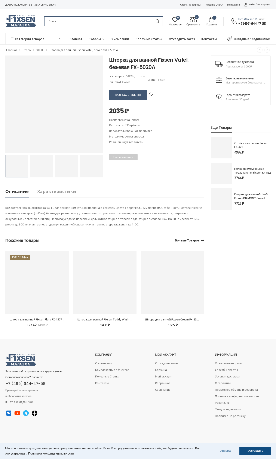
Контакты (209, 39)
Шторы (26, 50)
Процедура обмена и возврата (236, 390)
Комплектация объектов (112, 370)
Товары (95, 39)
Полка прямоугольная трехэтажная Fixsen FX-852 (252, 170)
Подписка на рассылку (230, 416)
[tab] (21, 191)
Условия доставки (227, 376)
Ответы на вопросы (190, 4)
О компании (119, 39)
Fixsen (161, 80)
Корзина (161, 370)
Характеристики (56, 191)
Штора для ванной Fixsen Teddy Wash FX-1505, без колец (116, 319)
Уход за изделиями (228, 409)
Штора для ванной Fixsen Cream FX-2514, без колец (180, 319)
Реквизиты (222, 403)
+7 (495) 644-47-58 (252, 23)
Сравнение (163, 390)
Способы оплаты (226, 370)
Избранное (163, 383)
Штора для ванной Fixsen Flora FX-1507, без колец (43, 319)
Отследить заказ (182, 39)
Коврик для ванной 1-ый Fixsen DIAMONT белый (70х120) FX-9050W (251, 198)
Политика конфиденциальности (51, 453)
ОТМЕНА (225, 450)
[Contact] (235, 21)
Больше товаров (187, 240)
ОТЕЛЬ (40, 50)
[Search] (104, 21)
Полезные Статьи (214, 4)
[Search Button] (157, 21)
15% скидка (20, 257)
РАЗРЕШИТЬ (255, 450)
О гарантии (223, 383)
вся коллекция (128, 95)
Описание (17, 191)
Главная (76, 39)
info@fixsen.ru (248, 19)
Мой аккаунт (233, 4)
